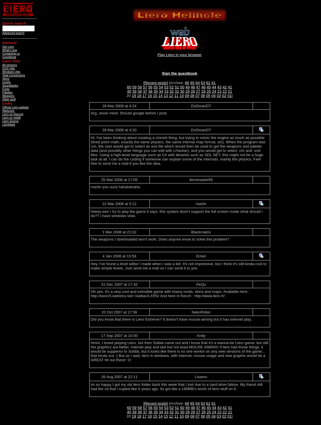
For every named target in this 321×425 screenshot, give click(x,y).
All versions (9, 65)
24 (214, 91)
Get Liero (8, 46)
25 (209, 91)
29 (187, 91)
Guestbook (9, 57)
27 (198, 91)
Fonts (5, 89)
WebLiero (8, 110)
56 (150, 87)
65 (192, 83)
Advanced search (13, 33)
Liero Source (10, 121)
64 (197, 83)
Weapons (8, 96)
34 (161, 91)
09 (187, 96)
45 (209, 87)
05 (208, 96)
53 (166, 87)
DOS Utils (8, 68)
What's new (9, 50)
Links (7, 103)
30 (182, 91)
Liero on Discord (12, 114)
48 (193, 87)
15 (155, 96)
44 (214, 87)
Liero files (11, 61)
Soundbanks (10, 85)
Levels (6, 82)
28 (193, 91)
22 (225, 91)
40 (129, 91)
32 (171, 91)
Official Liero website (15, 107)
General (9, 43)
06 (203, 96)
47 (198, 87)
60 (129, 87)
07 (197, 96)
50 (182, 87)
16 (150, 96)
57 (145, 87)
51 (177, 87)
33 (166, 91)
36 (150, 91)
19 (134, 96)
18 (139, 96)
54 (161, 87)
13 (166, 96)
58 (140, 87)
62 (208, 83)
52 (171, 87)
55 (156, 87)
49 (187, 87)
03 (219, 96)
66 (187, 83)
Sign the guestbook (179, 73)
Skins (5, 78)
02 (224, 96)
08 (192, 96)
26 (203, 91)
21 (230, 91)
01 (229, 96)
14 (160, 96)
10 (182, 96)
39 (134, 91)
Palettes (7, 92)
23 (219, 91)
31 (177, 91)
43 (219, 87)
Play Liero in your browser (179, 55)
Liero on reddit (11, 117)
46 (203, 87)
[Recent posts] (156, 83)
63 (203, 83)
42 (225, 87)
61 (214, 83)
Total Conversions (13, 75)
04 (214, 96)
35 (156, 91)
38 (140, 91)
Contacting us (11, 53)
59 (134, 87)
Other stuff (9, 99)
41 (230, 87)
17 (144, 96)
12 (171, 96)
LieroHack (8, 124)
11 (176, 96)
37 (145, 91)
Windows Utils (11, 72)
